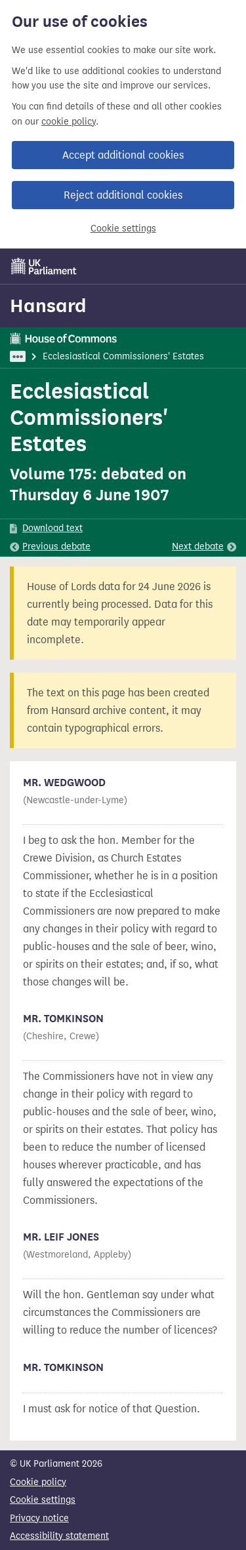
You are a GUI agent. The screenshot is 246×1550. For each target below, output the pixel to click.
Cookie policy (38, 1482)
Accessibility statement (59, 1535)
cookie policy (68, 121)
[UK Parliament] (44, 266)
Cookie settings (123, 228)
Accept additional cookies (123, 155)
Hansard (48, 305)
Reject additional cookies (123, 195)
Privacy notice (39, 1518)
